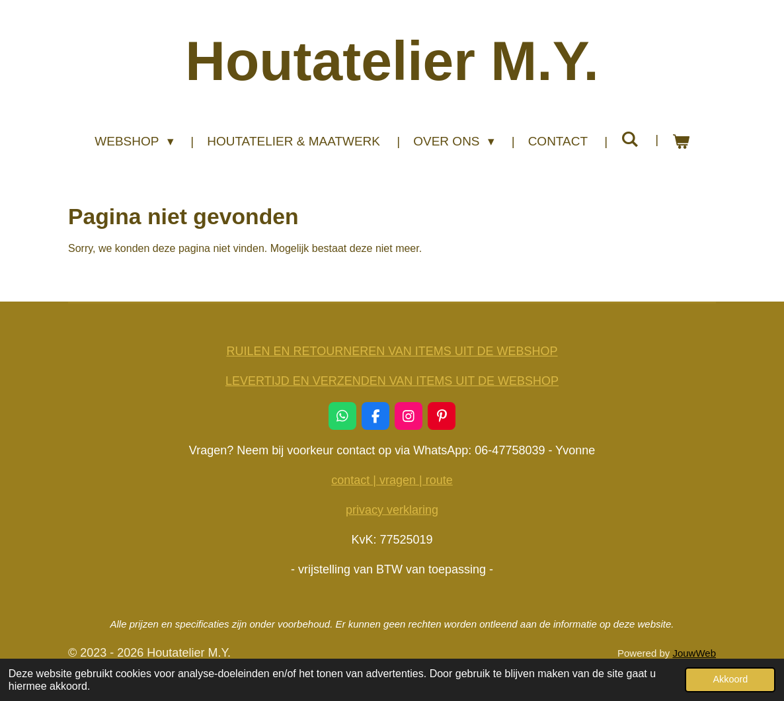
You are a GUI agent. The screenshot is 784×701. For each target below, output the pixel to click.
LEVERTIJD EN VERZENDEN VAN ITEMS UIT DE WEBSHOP (392, 381)
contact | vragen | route (391, 480)
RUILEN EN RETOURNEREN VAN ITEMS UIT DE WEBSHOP (391, 351)
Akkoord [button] (730, 679)
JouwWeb (694, 653)
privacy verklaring (392, 509)
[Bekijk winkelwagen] (680, 141)
